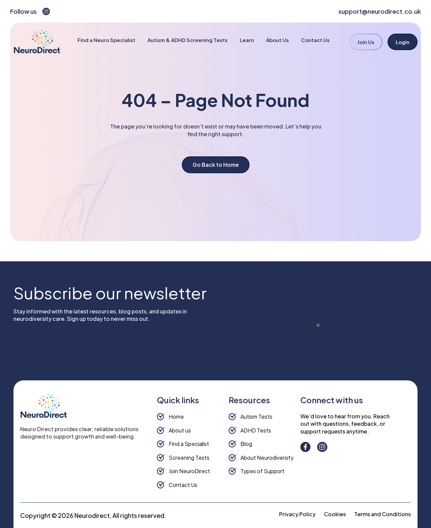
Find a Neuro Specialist (106, 40)
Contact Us (315, 40)
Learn (247, 40)
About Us (277, 40)
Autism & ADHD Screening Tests (187, 40)
